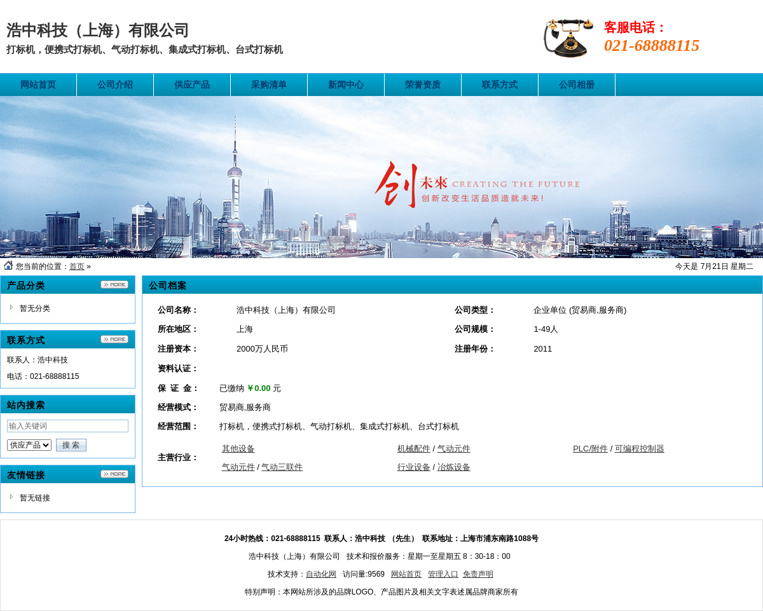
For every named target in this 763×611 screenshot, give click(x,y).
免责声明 (478, 574)
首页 (77, 266)
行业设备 (413, 467)
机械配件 (413, 448)
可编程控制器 (639, 448)
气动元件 (454, 448)
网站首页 (406, 574)
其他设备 (238, 448)
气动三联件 (282, 467)
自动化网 (321, 574)
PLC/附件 (590, 448)
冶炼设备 (454, 467)
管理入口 (443, 574)
